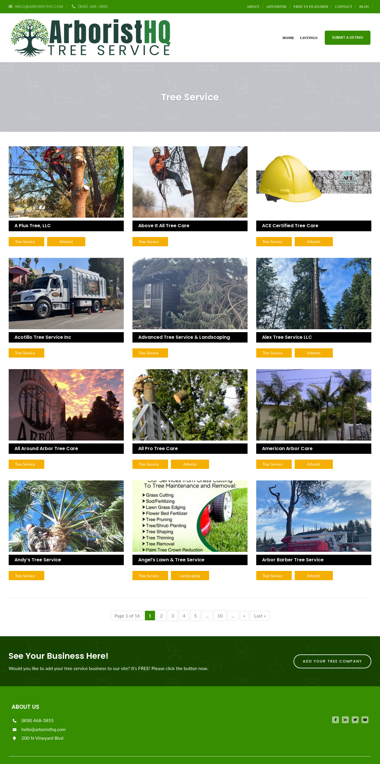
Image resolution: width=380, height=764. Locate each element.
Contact (343, 7)
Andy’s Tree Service (37, 547)
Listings (309, 31)
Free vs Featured (311, 7)
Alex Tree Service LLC (287, 324)
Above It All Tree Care (163, 212)
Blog (364, 7)
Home (288, 31)
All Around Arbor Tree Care (46, 435)
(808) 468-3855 (33, 708)
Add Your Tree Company (332, 649)
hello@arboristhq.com (39, 717)
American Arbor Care (287, 435)
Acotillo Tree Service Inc (42, 324)
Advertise (276, 7)
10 (220, 604)
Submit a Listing (347, 30)
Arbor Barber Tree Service (293, 547)
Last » (259, 604)
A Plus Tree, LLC (32, 212)
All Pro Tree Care (158, 435)
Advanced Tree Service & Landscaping (184, 324)
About (253, 7)
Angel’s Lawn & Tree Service (171, 547)
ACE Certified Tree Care (290, 212)
